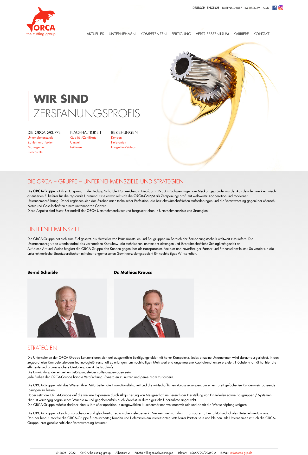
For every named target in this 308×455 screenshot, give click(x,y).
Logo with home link (41, 22)
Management (37, 147)
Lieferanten (118, 142)
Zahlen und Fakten (40, 142)
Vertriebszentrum (212, 34)
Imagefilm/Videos (123, 147)
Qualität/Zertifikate (83, 137)
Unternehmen (122, 34)
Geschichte (35, 152)
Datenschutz (232, 8)
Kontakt (262, 34)
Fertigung (181, 34)
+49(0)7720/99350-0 (202, 453)
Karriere (241, 34)
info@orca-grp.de (241, 453)
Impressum (252, 8)
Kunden (116, 137)
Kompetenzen (154, 34)
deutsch (198, 8)
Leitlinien (76, 147)
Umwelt (75, 142)
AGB (266, 8)
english (213, 8)
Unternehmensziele (40, 137)
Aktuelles (95, 34)
